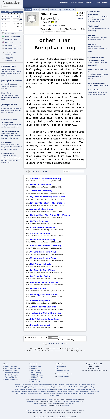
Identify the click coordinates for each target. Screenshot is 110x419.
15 (2, 23)
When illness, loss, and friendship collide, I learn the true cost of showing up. (11, 136)
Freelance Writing (20, 384)
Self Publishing (36, 370)
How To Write (43, 393)
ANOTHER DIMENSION (96, 83)
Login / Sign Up (11, 33)
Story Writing (90, 387)
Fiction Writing (20, 387)
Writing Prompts (37, 377)
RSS (20, 30)
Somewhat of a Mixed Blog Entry (45, 178)
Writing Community (88, 393)
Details (80, 18)
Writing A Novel (90, 389)
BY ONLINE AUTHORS (9, 119)
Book (49, 25)
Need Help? (89, 2)
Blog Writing (30, 387)
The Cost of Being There (10, 131)
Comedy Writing (94, 391)
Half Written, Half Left (40, 264)
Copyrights (35, 368)
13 (18, 20)
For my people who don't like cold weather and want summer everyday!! (98, 19)
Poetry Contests (15, 391)
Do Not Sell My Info (12, 375)
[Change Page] (64, 340)
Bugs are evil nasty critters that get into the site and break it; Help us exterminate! (11, 147)
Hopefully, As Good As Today (44, 294)
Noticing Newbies (7, 153)
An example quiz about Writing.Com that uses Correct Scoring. (11, 86)
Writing (55, 25)
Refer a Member (11, 366)
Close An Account (11, 379)
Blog (59, 10)
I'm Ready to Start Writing (42, 270)
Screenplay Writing (32, 393)
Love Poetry (91, 384)
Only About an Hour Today (42, 239)
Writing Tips (68, 393)
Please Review (6, 93)
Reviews (36, 10)
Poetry (84, 384)
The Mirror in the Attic (96, 60)
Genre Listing (36, 366)
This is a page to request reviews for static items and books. (10, 97)
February (11, 11)
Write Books (51, 393)
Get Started (64, 2)
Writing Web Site (27, 391)
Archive (4, 30)
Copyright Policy (11, 370)
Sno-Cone (92, 35)
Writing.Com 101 (77, 2)
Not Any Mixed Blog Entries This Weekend (50, 215)
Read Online (37, 389)
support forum (63, 376)
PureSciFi (46, 22)
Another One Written (40, 233)
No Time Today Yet (39, 221)
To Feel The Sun (7, 122)
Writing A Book (80, 389)
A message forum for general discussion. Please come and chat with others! (11, 110)
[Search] (53, 337)
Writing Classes (37, 375)
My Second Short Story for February (47, 197)
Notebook (52, 10)
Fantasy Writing (83, 391)
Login (98, 2)
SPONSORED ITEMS (8, 66)
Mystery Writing (73, 391)
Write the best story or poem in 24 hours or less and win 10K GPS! (11, 73)
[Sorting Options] (40, 337)
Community (67, 10)
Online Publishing (75, 384)
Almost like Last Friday (41, 191)
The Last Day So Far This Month (45, 313)
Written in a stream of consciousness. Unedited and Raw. (98, 49)
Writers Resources (32, 384)
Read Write (60, 393)
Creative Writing (40, 387)
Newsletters (35, 379)
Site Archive (35, 381)
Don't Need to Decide (40, 276)
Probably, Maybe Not (40, 325)
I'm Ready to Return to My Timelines (47, 203)
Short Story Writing (21, 389)
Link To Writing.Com (12, 368)
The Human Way (94, 26)
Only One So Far (38, 288)
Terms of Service (11, 377)
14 (21, 20)
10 (8, 20)
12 (14, 20)
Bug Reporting (6, 142)
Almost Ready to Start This (43, 307)
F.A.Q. (59, 368)
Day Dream (92, 44)
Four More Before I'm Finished (44, 282)
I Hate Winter (93, 15)
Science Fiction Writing (48, 391)
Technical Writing (79, 387)
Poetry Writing (68, 387)
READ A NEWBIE (93, 11)
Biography (44, 10)
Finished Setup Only (40, 301)
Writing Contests (47, 389)
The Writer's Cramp (8, 69)
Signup (105, 2)
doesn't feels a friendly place (98, 85)
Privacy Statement (12, 373)
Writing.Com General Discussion (9, 105)
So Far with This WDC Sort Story (45, 246)
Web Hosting (36, 373)
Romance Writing (62, 391)
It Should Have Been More (42, 227)
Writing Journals (69, 389)
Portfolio (27, 10)
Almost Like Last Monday (42, 209)
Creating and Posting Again (43, 252)
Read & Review (11, 39)
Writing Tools (77, 393)
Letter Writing (59, 387)
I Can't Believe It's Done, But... (44, 319)
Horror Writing (20, 393)
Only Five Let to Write (40, 184)
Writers (30, 389)
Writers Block (54, 384)
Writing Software (58, 389)
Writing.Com (32, 410)
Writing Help (36, 391)
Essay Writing (50, 387)
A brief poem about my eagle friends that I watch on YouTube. (98, 76)
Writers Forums (44, 384)
